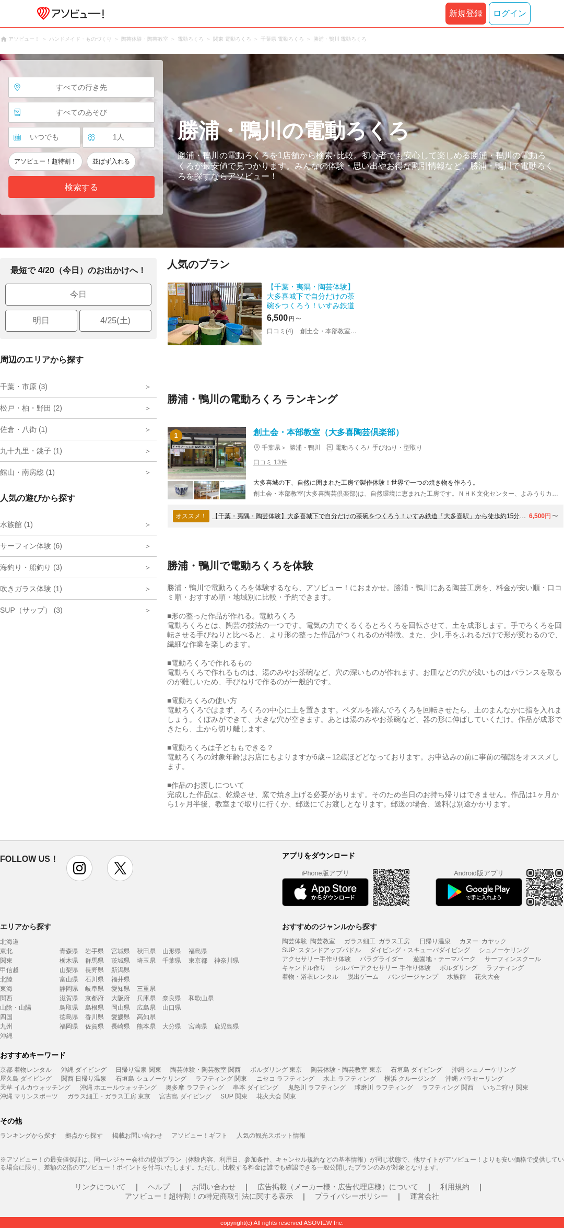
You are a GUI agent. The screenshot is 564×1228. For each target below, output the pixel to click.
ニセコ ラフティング (285, 1078)
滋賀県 (69, 998)
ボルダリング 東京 (276, 1069)
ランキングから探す (28, 1135)
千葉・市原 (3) (24, 386)
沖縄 (6, 1035)
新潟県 (120, 970)
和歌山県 (201, 998)
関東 (6, 960)
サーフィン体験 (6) (31, 546)
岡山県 (120, 1007)
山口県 (171, 1007)
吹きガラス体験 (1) (31, 588)
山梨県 (69, 970)
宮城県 (120, 951)
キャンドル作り (304, 968)
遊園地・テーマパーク (444, 959)
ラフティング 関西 (448, 1087)
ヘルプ (159, 1187)
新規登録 (466, 13)
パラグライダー (382, 959)
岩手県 (94, 951)
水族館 (456, 976)
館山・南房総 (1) (27, 472)
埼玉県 (146, 960)
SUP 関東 (234, 1096)
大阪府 (120, 998)
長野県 (94, 970)
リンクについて (100, 1187)
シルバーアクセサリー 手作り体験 (382, 968)
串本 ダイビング (255, 1087)
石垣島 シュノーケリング (150, 1078)
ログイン (509, 13)
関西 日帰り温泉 (84, 1078)
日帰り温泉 (435, 941)
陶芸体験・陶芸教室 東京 (346, 1069)
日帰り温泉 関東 (138, 1069)
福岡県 (69, 1026)
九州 (6, 1026)
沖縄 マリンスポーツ (29, 1096)
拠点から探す (84, 1135)
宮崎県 (198, 1026)
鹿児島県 (226, 1026)
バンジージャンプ (413, 976)
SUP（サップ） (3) (31, 610)
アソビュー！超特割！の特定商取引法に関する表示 (209, 1196)
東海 (6, 988)
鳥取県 (69, 1007)
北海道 (9, 941)
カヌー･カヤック (483, 941)
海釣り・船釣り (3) (31, 567)
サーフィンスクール (513, 959)
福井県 (120, 979)
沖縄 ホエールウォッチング (118, 1087)
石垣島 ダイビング (416, 1069)
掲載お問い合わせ (137, 1135)
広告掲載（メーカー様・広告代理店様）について (337, 1187)
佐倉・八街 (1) (24, 429)
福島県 (198, 951)
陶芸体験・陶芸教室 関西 (205, 1069)
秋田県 (146, 951)
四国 (6, 1017)
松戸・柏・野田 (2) (31, 408)
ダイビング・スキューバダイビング (420, 950)
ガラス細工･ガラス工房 (377, 941)
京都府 (94, 998)
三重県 (146, 988)
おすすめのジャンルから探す (329, 926)
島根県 (94, 1007)
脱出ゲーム (363, 976)
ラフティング (505, 968)
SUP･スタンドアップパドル (321, 950)
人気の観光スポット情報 (271, 1135)
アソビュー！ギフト (199, 1135)
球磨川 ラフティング (384, 1087)
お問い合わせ (214, 1187)
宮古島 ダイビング (185, 1096)
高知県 (146, 1017)
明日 (41, 320)
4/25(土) (115, 320)
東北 (6, 951)
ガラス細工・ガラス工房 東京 (108, 1096)
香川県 (94, 1017)
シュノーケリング (504, 950)
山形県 (171, 951)
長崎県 (120, 1026)
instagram (79, 868)
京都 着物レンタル (26, 1069)
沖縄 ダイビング (84, 1069)
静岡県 (69, 988)
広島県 (146, 1007)
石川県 (94, 979)
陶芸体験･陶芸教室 (308, 941)
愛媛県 (120, 1017)
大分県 (171, 1026)
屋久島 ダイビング (26, 1078)
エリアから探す (25, 926)
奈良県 (171, 998)
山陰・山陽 (15, 1007)
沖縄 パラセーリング (474, 1078)
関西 (6, 998)
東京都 (198, 960)
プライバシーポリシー (351, 1196)
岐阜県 (94, 988)
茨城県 (120, 960)
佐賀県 (94, 1026)
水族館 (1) (16, 524)
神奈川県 (226, 960)
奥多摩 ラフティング (195, 1087)
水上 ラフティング (349, 1078)
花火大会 (487, 976)
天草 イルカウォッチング (35, 1087)
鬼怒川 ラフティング (317, 1087)
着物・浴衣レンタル (310, 976)
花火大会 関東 (276, 1096)
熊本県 (146, 1026)
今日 (78, 294)
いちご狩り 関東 (505, 1087)
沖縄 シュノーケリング (484, 1069)
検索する (81, 187)
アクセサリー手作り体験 (316, 959)
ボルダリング (458, 968)
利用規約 (454, 1187)
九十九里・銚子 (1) (31, 451)
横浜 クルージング (410, 1078)
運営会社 (424, 1196)
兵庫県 (146, 998)
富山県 (69, 979)
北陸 (6, 979)
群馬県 (94, 960)
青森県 (69, 951)
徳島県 (69, 1017)
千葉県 (171, 960)
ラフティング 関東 (221, 1078)
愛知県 (120, 988)
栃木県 (69, 960)
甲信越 (9, 970)
